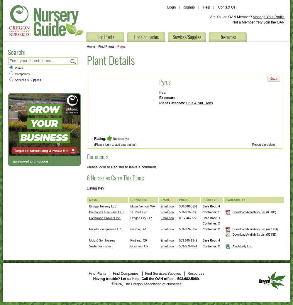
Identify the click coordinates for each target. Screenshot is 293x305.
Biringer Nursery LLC (102, 206)
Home (91, 46)
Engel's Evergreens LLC (105, 229)
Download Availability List (249, 212)
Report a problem (263, 144)
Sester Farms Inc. (100, 246)
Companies (19, 74)
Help (206, 7)
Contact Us (227, 7)
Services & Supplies (25, 80)
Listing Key (95, 188)
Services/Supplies (187, 37)
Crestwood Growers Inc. (105, 218)
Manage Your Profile (268, 17)
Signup (189, 7)
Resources (227, 37)
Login (171, 7)
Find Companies (146, 37)
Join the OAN (274, 22)
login (108, 144)
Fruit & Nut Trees (199, 103)
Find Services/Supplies (163, 274)
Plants (16, 68)
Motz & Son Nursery (102, 240)
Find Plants (105, 37)
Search (73, 61)
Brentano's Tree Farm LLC (106, 212)
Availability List (242, 246)
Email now (167, 206)
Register (117, 167)
